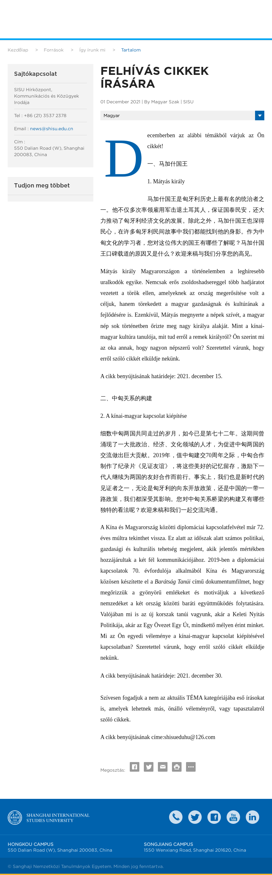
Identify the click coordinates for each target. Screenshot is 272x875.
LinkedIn (252, 817)
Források (54, 49)
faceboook (214, 817)
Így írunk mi (92, 49)
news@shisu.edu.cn (51, 128)
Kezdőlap (18, 49)
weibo (233, 817)
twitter (195, 817)
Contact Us (176, 817)
